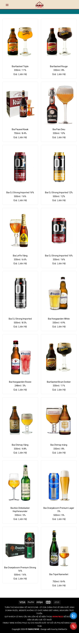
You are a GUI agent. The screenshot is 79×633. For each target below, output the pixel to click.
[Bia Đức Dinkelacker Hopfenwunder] (20, 482)
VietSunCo (62, 629)
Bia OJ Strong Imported (20, 319)
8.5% (24, 322)
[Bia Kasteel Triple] (20, 41)
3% (24, 385)
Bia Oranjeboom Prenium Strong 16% (20, 569)
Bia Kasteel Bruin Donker (59, 382)
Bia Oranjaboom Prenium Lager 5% (58, 509)
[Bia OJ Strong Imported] (20, 293)
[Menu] (7, 5)
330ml (17, 70)
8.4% (24, 133)
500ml (17, 196)
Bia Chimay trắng (58, 445)
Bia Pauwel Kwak (20, 129)
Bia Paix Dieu (59, 129)
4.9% (63, 322)
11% (24, 70)
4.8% (24, 449)
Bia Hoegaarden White (59, 319)
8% (62, 70)
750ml (17, 133)
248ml (18, 385)
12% (63, 196)
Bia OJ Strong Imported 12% (59, 192)
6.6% (24, 259)
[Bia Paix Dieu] (59, 104)
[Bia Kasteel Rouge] (59, 41)
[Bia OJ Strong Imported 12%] (59, 167)
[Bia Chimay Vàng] (20, 419)
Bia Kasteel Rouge (59, 66)
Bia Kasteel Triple (20, 66)
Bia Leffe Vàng (20, 255)
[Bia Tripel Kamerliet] (59, 549)
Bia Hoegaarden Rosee (20, 382)
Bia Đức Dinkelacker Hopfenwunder (20, 509)
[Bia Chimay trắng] (59, 419)
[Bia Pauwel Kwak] (20, 104)
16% (24, 196)
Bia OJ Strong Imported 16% (20, 192)
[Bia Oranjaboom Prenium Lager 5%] (59, 482)
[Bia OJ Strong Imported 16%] (20, 167)
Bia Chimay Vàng (20, 445)
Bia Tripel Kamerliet (58, 574)
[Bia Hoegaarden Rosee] (20, 356)
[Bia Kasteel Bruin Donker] (59, 356)
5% (24, 515)
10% (63, 133)
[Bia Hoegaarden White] (59, 293)
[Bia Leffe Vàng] (20, 230)
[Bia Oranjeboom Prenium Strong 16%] (20, 545)
